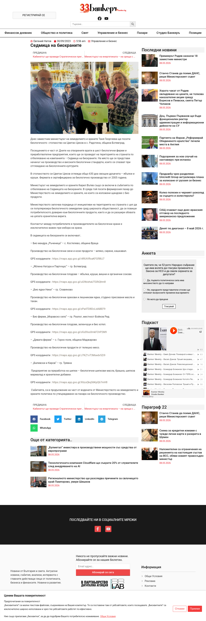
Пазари (142, 33)
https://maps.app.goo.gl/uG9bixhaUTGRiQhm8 (79, 281)
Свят (84, 33)
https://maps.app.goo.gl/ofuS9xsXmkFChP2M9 (79, 332)
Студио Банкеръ (168, 33)
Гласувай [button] (169, 306)
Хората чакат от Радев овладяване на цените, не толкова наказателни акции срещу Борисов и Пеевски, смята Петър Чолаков (181, 97)
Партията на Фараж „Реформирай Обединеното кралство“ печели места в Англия (181, 141)
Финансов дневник (18, 33)
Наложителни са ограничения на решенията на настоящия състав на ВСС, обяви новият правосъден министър (181, 454)
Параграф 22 (154, 407)
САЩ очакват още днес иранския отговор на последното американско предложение (180, 213)
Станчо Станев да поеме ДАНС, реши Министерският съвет (179, 75)
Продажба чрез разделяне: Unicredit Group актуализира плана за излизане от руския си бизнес (181, 177)
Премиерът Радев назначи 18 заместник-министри (178, 57)
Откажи (179, 609)
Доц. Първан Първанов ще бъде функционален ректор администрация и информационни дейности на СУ (181, 120)
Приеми (195, 609)
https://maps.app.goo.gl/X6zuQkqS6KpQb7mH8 (79, 382)
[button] (41, 419)
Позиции (195, 33)
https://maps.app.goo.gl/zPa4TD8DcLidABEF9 (78, 308)
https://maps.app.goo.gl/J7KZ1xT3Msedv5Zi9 (78, 355)
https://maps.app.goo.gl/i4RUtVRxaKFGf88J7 (78, 258)
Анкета (149, 253)
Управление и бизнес (113, 33)
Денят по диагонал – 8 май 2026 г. (181, 228)
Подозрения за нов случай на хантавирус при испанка (178, 158)
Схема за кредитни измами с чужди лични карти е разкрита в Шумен (180, 434)
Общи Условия (108, 616)
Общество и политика (56, 33)
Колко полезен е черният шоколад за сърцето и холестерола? (181, 194)
